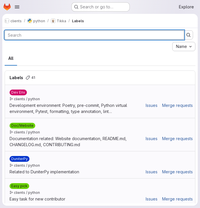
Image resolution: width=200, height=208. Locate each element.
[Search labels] (94, 35)
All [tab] (10, 58)
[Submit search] (188, 35)
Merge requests (177, 105)
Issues (152, 105)
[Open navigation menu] (17, 7)
